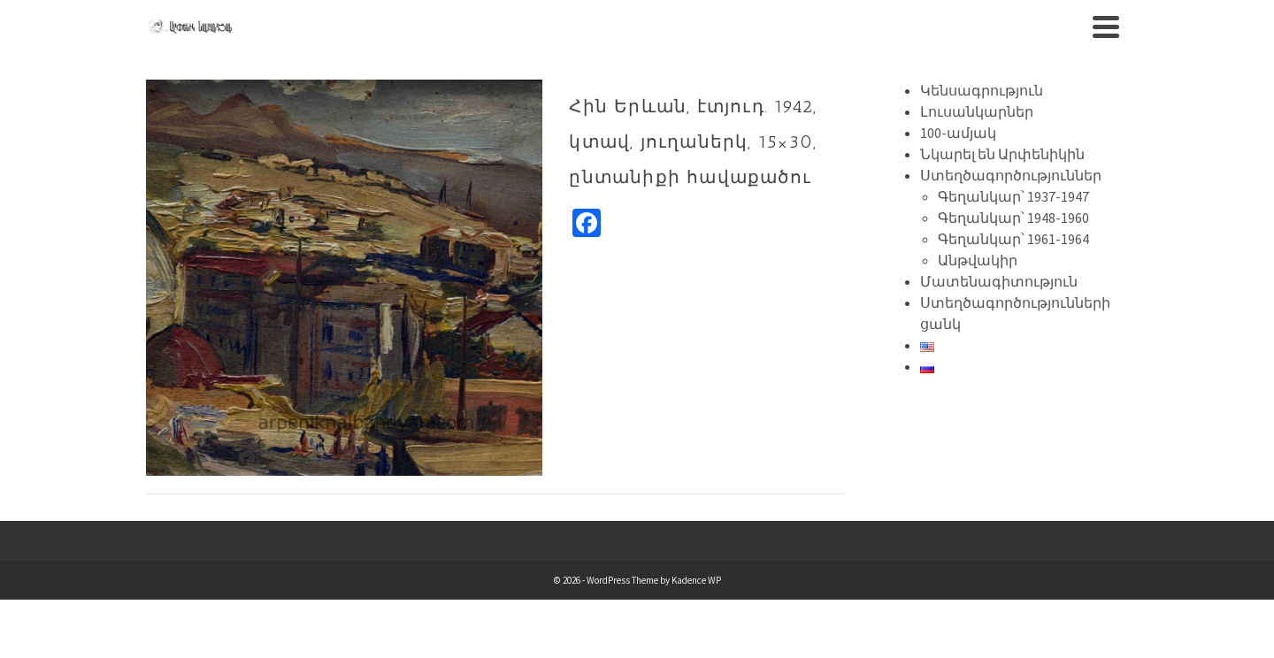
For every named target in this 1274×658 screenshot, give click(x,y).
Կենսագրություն (981, 90)
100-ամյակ (958, 133)
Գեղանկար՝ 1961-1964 (1013, 239)
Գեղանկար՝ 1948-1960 (1013, 217)
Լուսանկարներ (976, 111)
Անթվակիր (977, 260)
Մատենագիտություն (999, 281)
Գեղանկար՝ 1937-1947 (1013, 196)
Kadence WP (696, 580)
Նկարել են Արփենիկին (1002, 154)
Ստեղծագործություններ (1010, 175)
